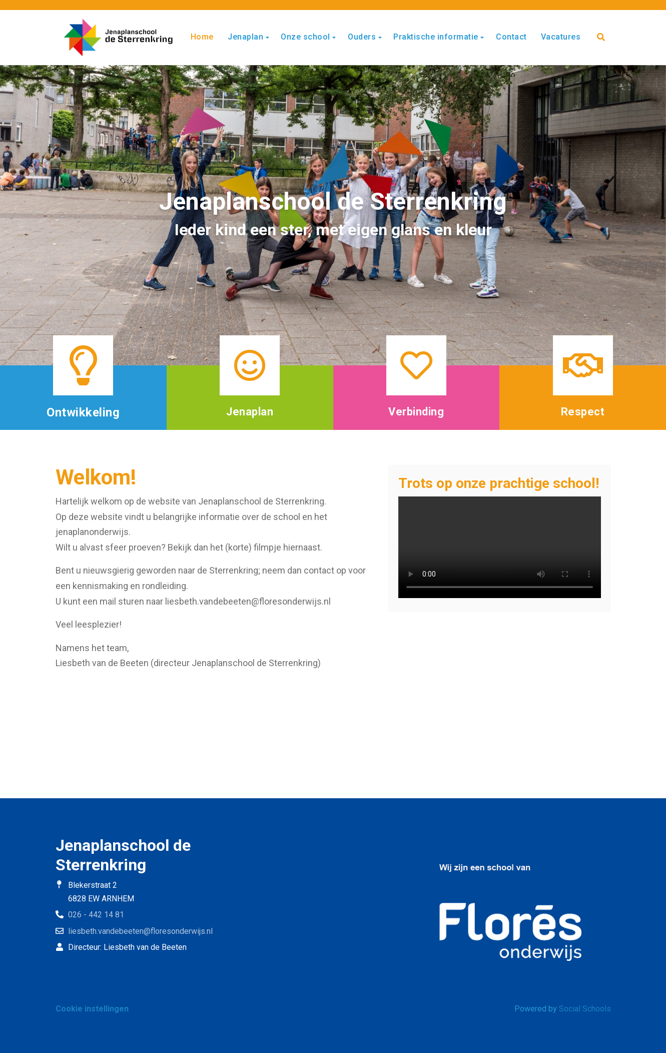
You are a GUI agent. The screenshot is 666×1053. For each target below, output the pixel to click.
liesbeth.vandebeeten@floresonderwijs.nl (140, 931)
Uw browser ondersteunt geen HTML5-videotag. (499, 547)
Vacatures (561, 37)
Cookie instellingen (92, 1008)
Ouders (363, 37)
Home (202, 37)
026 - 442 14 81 (96, 914)
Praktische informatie (436, 37)
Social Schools (585, 1008)
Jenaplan (247, 37)
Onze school (306, 37)
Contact (511, 37)
